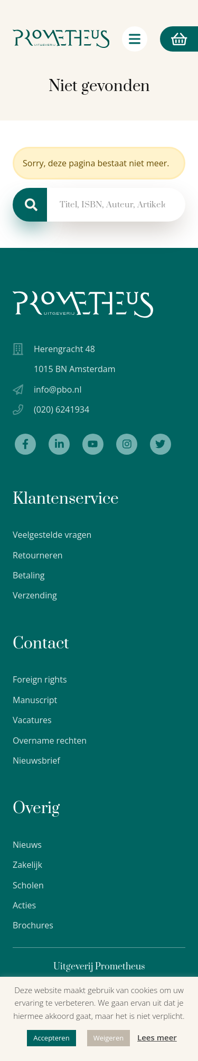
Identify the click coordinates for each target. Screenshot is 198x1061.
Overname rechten (50, 740)
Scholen (28, 885)
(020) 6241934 (61, 409)
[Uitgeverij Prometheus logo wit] (83, 304)
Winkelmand (173, 39)
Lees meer (157, 1037)
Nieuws (27, 844)
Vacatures (32, 720)
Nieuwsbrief (36, 760)
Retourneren (38, 555)
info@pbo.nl (57, 389)
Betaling (29, 575)
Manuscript (35, 700)
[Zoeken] (30, 205)
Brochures (33, 925)
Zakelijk (27, 864)
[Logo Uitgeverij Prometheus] (61, 38)
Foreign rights (40, 679)
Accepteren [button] (51, 1038)
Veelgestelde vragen (52, 534)
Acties (24, 905)
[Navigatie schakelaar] (134, 39)
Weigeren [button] (108, 1038)
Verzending (35, 595)
